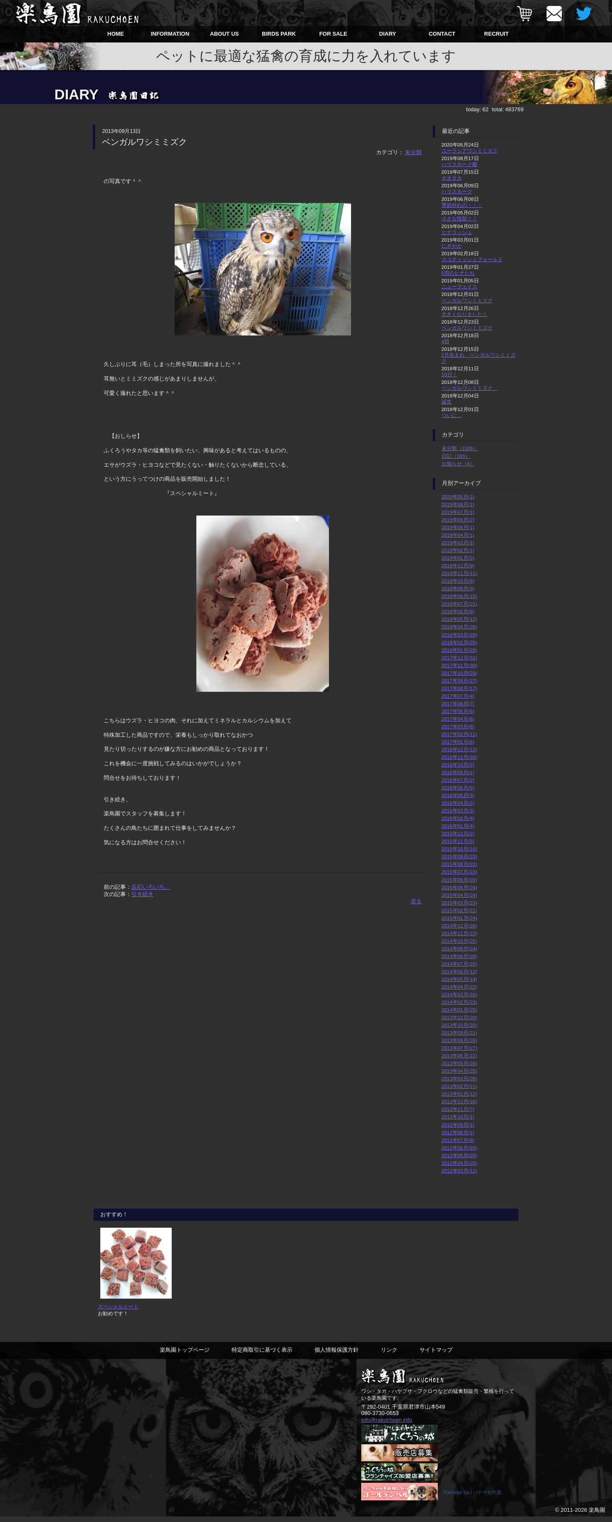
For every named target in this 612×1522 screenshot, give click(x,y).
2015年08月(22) (459, 864)
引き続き (142, 894)
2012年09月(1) (458, 1124)
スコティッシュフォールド (472, 259)
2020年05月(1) (458, 496)
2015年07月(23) (459, 871)
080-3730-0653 (380, 1418)
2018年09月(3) (458, 588)
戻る (416, 901)
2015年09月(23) (459, 856)
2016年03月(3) (458, 810)
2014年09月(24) (459, 948)
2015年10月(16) (459, 848)
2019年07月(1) (458, 512)
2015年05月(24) (459, 887)
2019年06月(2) (458, 519)
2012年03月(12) (459, 1170)
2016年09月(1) (458, 772)
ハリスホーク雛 (459, 164)
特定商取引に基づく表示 (262, 1355)
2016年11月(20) (459, 757)
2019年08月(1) (458, 504)
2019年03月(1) (458, 542)
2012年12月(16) (459, 1101)
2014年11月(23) (459, 933)
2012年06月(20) (459, 1147)
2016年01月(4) (458, 826)
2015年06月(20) (459, 879)
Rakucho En (456, 1497)
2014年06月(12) (459, 971)
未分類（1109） (460, 448)
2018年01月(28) (459, 650)
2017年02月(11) (459, 734)
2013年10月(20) (459, 1025)
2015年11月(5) (458, 841)
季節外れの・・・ (462, 205)
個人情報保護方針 (336, 1355)
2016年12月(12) (459, 749)
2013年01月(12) (459, 1093)
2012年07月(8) (458, 1140)
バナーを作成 (487, 1497)
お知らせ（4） (458, 463)
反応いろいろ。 (150, 887)
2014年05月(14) (459, 979)
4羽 (446, 341)
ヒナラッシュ (457, 232)
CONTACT (442, 34)
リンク (389, 1355)
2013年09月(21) (459, 1032)
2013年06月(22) (459, 1055)
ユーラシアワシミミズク (470, 150)
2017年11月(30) (459, 665)
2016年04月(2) (458, 803)
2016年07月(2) (458, 780)
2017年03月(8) (458, 726)
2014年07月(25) (459, 964)
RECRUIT (496, 34)
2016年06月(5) (458, 787)
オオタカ (452, 177)
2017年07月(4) (458, 696)
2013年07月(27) (459, 1048)
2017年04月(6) (458, 719)
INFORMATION (170, 34)
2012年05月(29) (459, 1155)
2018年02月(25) (459, 642)
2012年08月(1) (458, 1132)
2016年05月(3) (458, 795)
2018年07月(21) (459, 603)
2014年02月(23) (459, 1002)
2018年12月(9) (458, 565)
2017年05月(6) (458, 711)
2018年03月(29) (459, 634)
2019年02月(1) (458, 550)
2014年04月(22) (459, 986)
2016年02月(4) (458, 818)
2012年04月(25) (459, 1163)
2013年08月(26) (459, 1040)
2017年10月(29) (459, 673)
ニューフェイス (459, 286)
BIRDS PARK (279, 34)
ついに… (452, 415)
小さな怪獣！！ (459, 218)
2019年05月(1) (458, 527)
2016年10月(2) (458, 764)
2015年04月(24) (459, 895)
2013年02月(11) (459, 1086)
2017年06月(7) (458, 703)
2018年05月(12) (459, 619)
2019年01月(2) (458, 558)
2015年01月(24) (459, 918)
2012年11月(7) (458, 1109)
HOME (116, 34)
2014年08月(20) (459, 956)
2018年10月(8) (458, 580)
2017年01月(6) (458, 741)
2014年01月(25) (459, 1009)
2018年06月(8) (458, 611)
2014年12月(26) (459, 925)
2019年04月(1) (458, 535)
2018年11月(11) (459, 573)
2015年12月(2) (458, 833)
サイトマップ (436, 1355)
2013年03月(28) (459, 1078)
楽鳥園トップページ (185, 1355)
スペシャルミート (118, 1312)
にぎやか (452, 245)
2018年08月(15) (459, 596)
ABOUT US (224, 34)
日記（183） (456, 456)
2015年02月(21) (459, 910)
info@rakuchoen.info (386, 1425)
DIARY (387, 34)
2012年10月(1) (458, 1116)
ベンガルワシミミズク (467, 300)
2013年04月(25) (459, 1071)
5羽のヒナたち (458, 273)
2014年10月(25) (459, 941)
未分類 (413, 152)
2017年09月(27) (459, 680)
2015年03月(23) (459, 902)
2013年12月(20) (459, 1017)
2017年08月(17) (459, 688)
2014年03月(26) (459, 994)
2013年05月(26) (459, 1063)
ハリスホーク (457, 191)
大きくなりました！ (464, 314)
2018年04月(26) (459, 626)
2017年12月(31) (459, 657)
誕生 (447, 401)
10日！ (449, 374)
